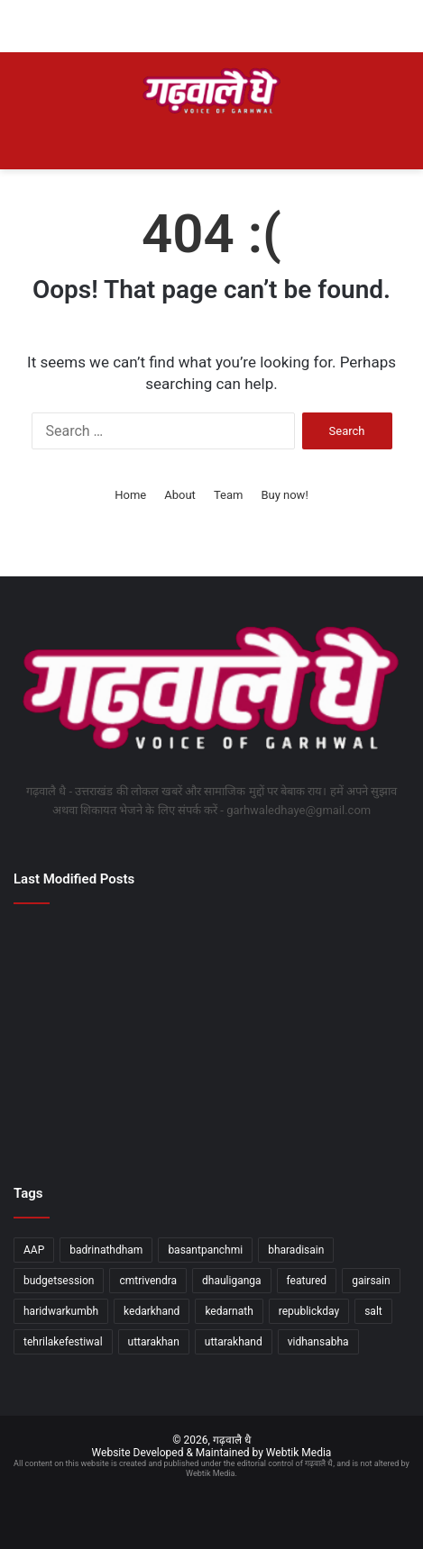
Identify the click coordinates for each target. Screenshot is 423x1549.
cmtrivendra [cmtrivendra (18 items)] (148, 1280)
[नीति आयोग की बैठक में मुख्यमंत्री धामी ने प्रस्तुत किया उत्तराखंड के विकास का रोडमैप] (77, 1036)
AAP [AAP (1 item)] (33, 1250)
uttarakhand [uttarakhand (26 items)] (233, 1342)
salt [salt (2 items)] (373, 1311)
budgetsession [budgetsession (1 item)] (58, 1280)
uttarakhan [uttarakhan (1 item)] (153, 1342)
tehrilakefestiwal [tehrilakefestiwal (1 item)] (63, 1342)
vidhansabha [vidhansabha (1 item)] (318, 1342)
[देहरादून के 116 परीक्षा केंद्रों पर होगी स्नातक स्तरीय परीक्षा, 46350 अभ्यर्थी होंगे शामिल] (77, 956)
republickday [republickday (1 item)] (309, 1311)
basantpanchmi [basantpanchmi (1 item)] (205, 1250)
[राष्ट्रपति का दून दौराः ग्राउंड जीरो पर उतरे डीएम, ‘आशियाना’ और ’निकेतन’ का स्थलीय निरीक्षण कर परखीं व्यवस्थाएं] (211, 1114)
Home (130, 495)
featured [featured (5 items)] (307, 1280)
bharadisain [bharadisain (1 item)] (296, 1250)
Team (229, 495)
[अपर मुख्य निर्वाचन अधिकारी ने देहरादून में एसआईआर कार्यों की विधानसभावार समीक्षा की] (77, 1114)
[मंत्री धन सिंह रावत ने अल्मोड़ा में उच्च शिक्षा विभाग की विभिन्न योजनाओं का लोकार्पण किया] (345, 1036)
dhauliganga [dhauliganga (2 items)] (232, 1280)
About (180, 495)
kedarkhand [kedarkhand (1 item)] (151, 1311)
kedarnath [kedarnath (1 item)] (229, 1311)
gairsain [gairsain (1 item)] (371, 1280)
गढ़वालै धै (232, 1440)
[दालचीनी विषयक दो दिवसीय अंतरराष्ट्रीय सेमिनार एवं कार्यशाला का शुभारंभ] (345, 1114)
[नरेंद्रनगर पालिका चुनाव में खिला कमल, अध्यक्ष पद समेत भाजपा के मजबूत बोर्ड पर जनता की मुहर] (211, 1036)
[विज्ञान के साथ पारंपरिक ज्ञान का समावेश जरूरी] (345, 956)
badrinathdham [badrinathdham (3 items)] (106, 1250)
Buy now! (284, 495)
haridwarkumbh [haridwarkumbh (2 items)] (60, 1311)
